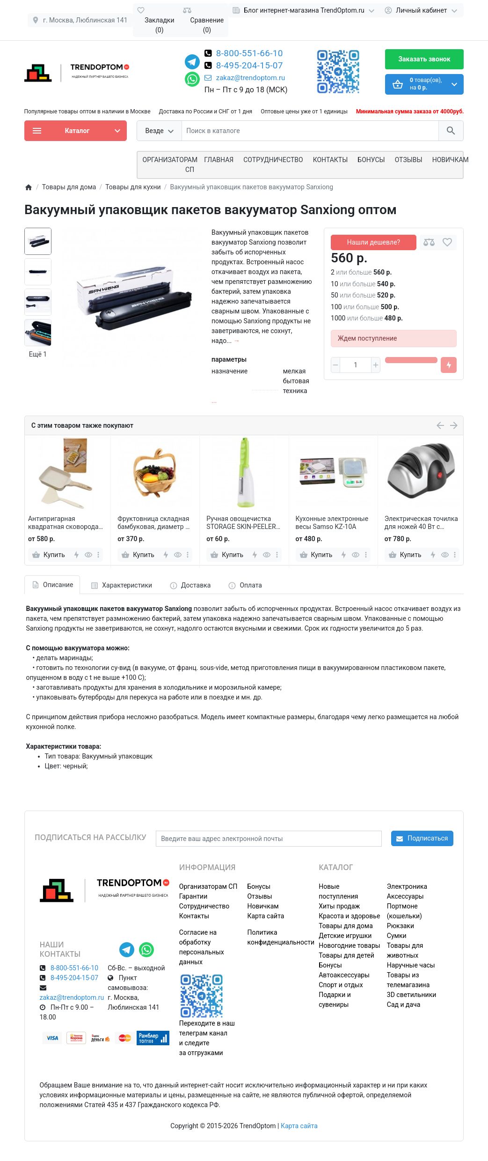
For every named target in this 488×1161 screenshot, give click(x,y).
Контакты (330, 160)
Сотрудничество (204, 906)
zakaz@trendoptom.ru (244, 78)
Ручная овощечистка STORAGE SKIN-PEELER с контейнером (243, 523)
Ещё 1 (38, 354)
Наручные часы (411, 965)
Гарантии (193, 896)
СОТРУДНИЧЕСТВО (273, 160)
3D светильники (412, 994)
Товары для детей (346, 955)
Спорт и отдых (341, 985)
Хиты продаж (339, 906)
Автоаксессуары (344, 975)
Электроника (407, 886)
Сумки (397, 935)
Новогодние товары (349, 945)
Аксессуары (405, 896)
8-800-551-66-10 (249, 54)
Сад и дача (404, 1004)
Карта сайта (265, 916)
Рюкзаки (400, 926)
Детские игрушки (345, 935)
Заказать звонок (424, 59)
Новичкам (450, 160)
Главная (218, 160)
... (214, 400)
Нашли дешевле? (373, 242)
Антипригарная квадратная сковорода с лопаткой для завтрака (66, 523)
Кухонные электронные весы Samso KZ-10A (332, 522)
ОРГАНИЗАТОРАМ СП (170, 164)
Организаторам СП (208, 886)
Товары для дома (346, 926)
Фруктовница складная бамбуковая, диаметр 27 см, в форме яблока (155, 523)
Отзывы (408, 160)
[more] (98, 555)
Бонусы (371, 160)
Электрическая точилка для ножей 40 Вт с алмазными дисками (421, 523)
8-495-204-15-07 (249, 66)
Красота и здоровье (349, 916)
